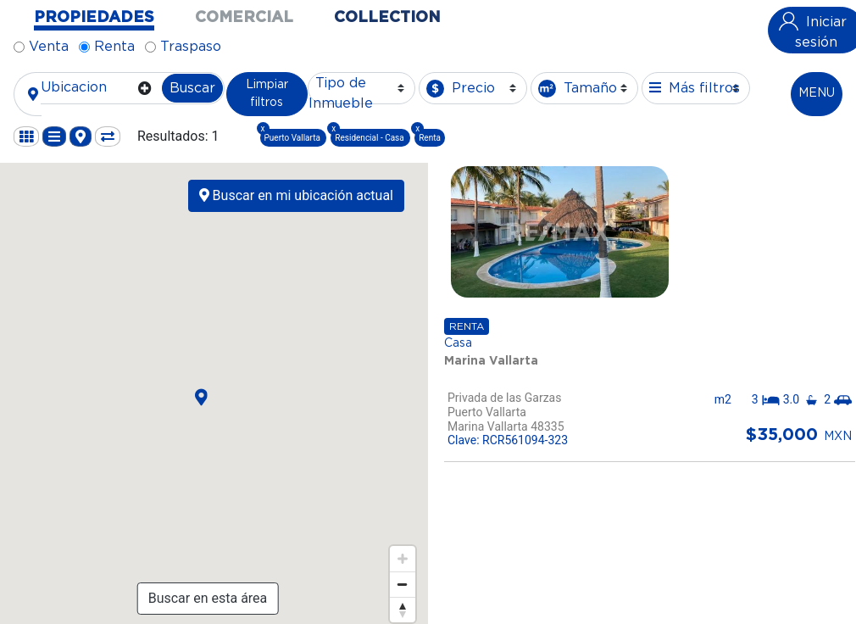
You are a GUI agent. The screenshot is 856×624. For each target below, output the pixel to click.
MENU (816, 93)
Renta (114, 46)
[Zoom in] (402, 558)
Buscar (192, 88)
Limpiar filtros (267, 94)
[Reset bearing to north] (402, 609)
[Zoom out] (402, 584)
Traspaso (190, 46)
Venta (49, 46)
